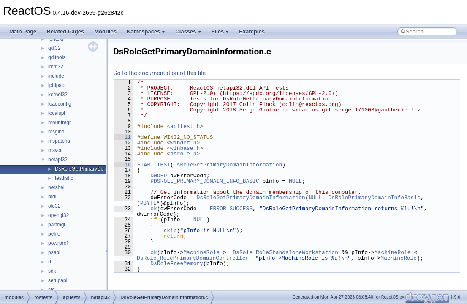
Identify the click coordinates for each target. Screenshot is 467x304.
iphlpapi (56, 85)
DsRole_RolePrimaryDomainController (193, 258)
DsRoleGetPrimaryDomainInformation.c (99, 169)
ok (153, 208)
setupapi (57, 280)
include (56, 76)
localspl (56, 113)
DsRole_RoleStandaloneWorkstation (285, 252)
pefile (54, 234)
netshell (56, 187)
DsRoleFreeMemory (176, 263)
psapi (54, 252)
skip (169, 230)
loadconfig (59, 104)
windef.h (183, 143)
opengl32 (58, 215)
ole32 (54, 206)
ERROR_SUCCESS (231, 208)
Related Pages (65, 31)
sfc (51, 290)
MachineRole (201, 252)
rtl (50, 262)
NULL (295, 181)
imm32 (55, 67)
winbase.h (185, 148)
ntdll (52, 197)
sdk (52, 271)
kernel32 (58, 95)
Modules (105, 31)
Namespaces (146, 31)
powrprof (58, 243)
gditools (56, 57)
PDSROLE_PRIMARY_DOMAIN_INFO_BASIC (204, 181)
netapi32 (58, 160)
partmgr (56, 225)
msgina (56, 132)
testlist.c (64, 178)
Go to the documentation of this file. (160, 73)
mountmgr (59, 122)
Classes (188, 31)
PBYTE (148, 203)
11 (122, 137)
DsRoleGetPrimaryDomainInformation (228, 164)
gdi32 (54, 48)
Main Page (22, 31)
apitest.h (185, 126)
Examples (252, 31)
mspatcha (59, 141)
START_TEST (153, 164)
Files (220, 31)
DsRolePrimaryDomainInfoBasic (374, 197)
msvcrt (55, 150)
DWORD (158, 175)
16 (122, 164)
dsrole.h (183, 153)
